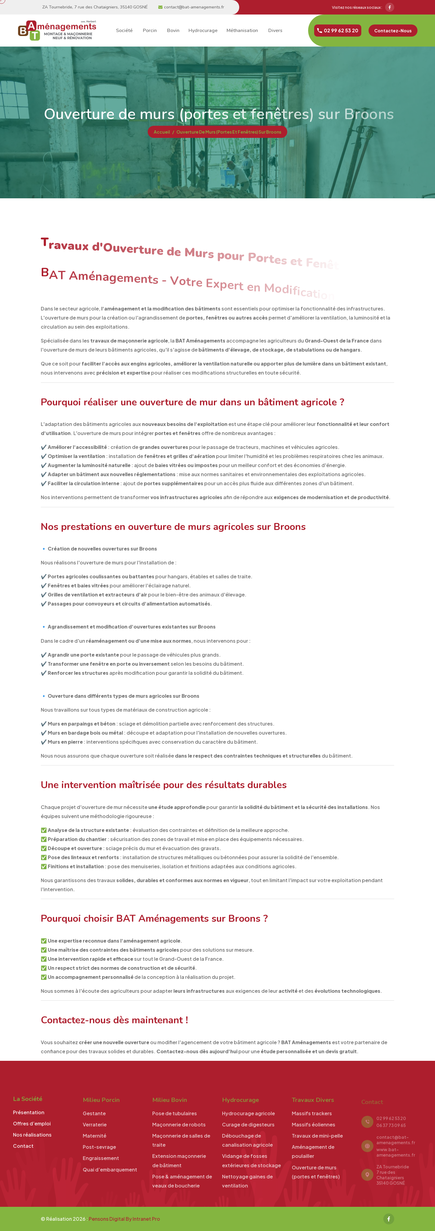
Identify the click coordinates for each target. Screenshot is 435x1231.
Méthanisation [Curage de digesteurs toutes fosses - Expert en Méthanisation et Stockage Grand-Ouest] (242, 30)
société (124, 30)
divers (274, 30)
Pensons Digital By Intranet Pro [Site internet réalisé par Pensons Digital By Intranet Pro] (124, 1219)
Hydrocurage (203, 30)
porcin (149, 30)
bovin (172, 30)
